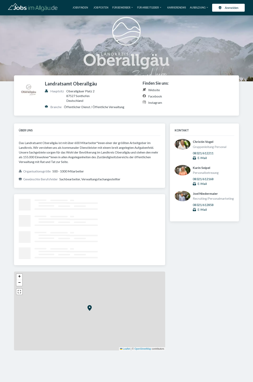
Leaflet (125, 348)
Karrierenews (176, 7)
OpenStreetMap (142, 348)
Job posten (101, 7)
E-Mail (202, 158)
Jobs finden (80, 7)
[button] (90, 308)
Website (154, 90)
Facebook (155, 96)
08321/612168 (203, 179)
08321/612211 (203, 153)
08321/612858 (203, 205)
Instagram (155, 102)
